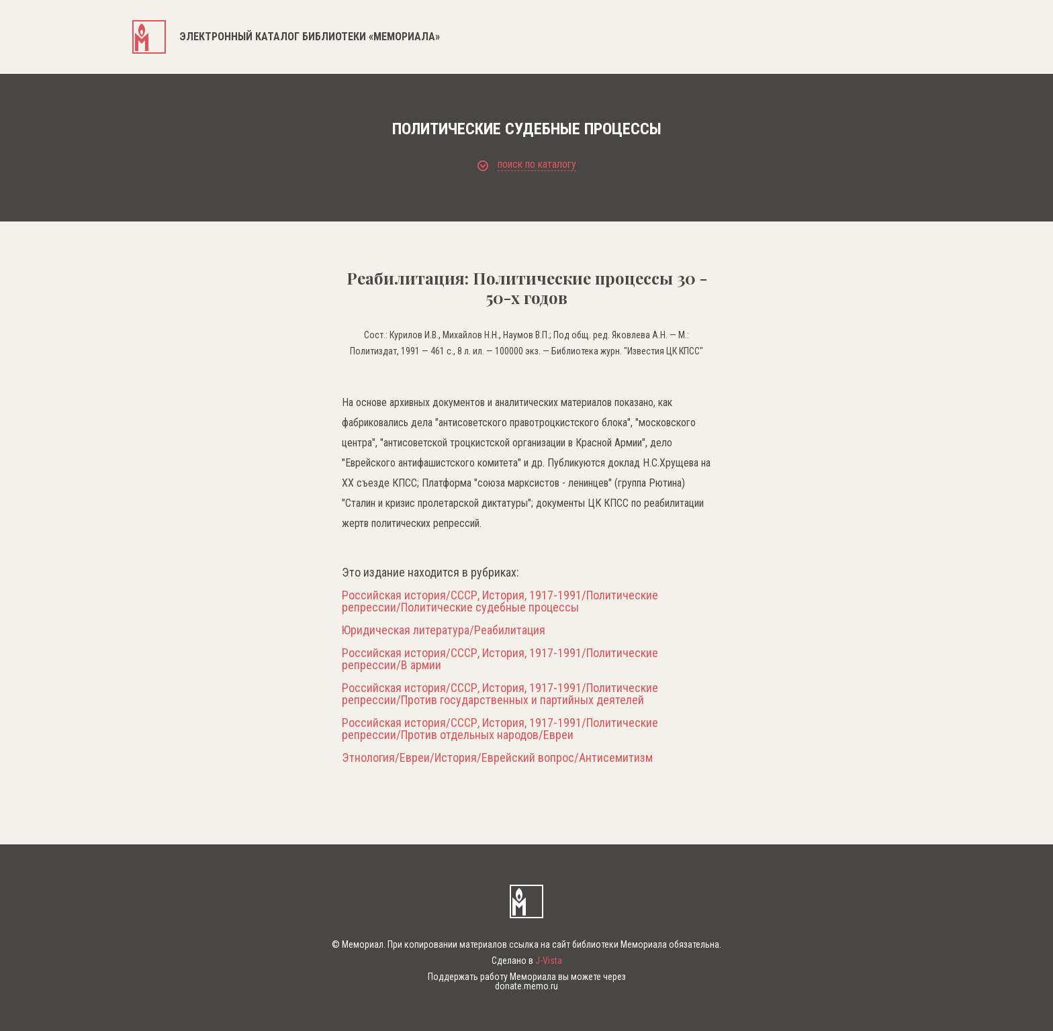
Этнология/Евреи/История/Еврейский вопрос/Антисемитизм (497, 758)
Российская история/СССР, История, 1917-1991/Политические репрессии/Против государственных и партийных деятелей (500, 694)
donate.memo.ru (526, 986)
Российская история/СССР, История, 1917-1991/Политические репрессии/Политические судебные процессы (500, 601)
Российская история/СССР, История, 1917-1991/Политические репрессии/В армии (500, 659)
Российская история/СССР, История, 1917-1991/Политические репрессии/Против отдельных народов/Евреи (500, 729)
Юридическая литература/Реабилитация (443, 630)
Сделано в (527, 960)
